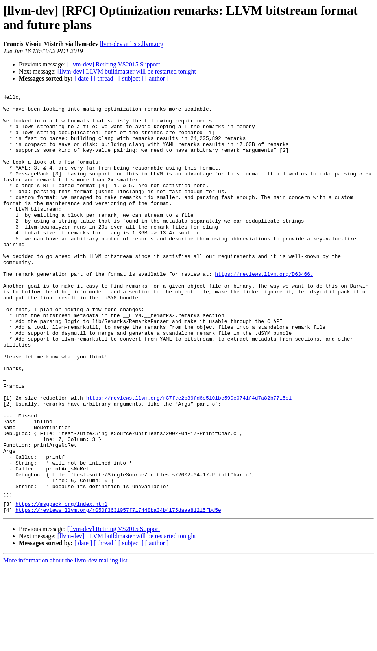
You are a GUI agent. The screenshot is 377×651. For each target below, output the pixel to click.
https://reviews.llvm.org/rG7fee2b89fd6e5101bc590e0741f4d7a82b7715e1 (189, 459)
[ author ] (157, 78)
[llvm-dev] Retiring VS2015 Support (113, 64)
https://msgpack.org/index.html (61, 586)
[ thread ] (105, 78)
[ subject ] (131, 78)
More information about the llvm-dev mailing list (65, 644)
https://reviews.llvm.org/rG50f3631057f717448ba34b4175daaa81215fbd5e (118, 593)
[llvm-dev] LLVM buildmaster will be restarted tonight (126, 71)
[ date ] (83, 78)
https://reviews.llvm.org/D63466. (264, 310)
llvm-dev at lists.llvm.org (131, 44)
